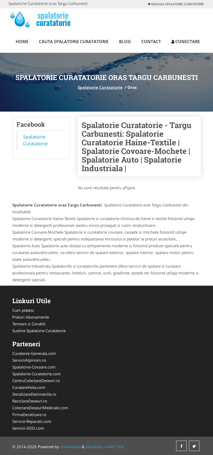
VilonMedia (70, 446)
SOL (121, 446)
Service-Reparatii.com (31, 421)
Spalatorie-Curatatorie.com (36, 373)
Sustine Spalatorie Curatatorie (39, 330)
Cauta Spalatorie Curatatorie (74, 41)
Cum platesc (23, 310)
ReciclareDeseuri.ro (29, 401)
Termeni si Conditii (29, 323)
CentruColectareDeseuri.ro (36, 380)
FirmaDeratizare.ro (29, 414)
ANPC (111, 446)
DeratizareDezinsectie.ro (34, 394)
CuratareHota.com (28, 387)
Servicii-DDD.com (28, 428)
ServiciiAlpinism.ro (29, 360)
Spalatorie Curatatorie (100, 87)
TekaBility (94, 446)
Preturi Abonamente (30, 317)
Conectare (185, 41)
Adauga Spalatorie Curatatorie (176, 4)
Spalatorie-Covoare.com (33, 367)
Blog (125, 41)
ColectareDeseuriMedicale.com (40, 407)
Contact (151, 41)
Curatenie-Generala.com (34, 353)
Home (22, 41)
